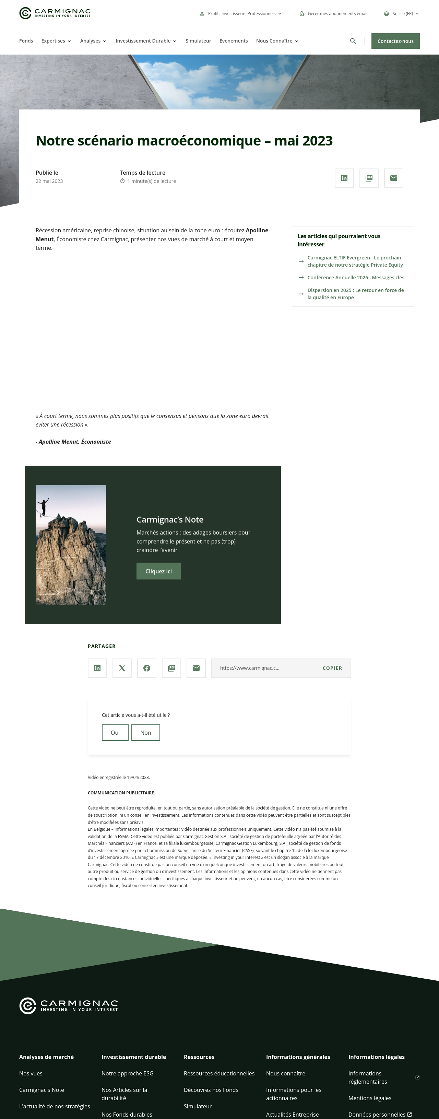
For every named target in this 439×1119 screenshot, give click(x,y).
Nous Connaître (274, 40)
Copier (332, 668)
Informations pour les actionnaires (293, 1094)
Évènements (234, 40)
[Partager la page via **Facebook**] (146, 668)
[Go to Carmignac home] (55, 13)
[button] (55, 1061)
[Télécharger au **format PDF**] (369, 178)
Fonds (26, 40)
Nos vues (31, 1073)
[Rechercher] (353, 41)
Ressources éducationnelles (219, 1073)
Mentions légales (369, 1098)
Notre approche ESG (128, 1073)
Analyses (90, 40)
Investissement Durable (143, 40)
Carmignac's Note (41, 1090)
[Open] (68, 41)
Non (145, 732)
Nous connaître (285, 1073)
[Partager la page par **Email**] (393, 178)
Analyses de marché (46, 1057)
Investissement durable (134, 1057)
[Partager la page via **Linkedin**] (344, 178)
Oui (115, 732)
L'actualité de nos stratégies (54, 1106)
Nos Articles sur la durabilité (124, 1094)
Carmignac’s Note (170, 524)
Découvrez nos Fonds (211, 1090)
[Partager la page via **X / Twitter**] (122, 668)
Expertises (53, 40)
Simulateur (198, 40)
